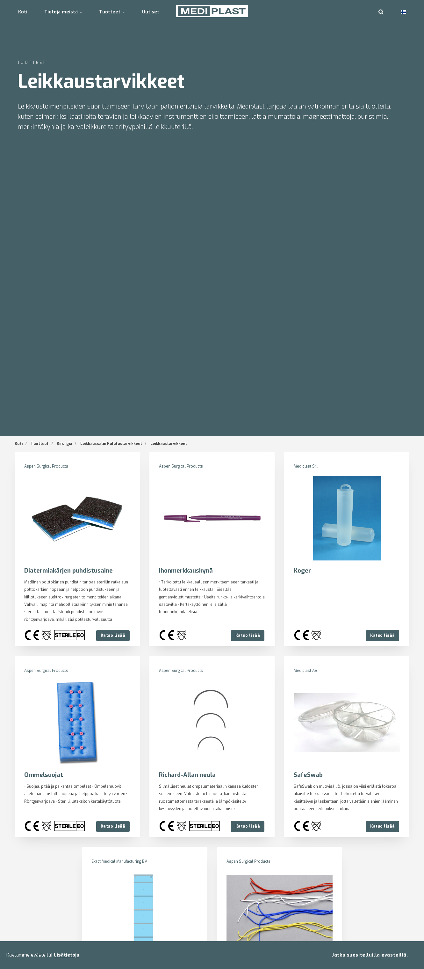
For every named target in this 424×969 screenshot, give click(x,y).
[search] (381, 11)
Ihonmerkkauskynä (186, 571)
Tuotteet (116, 11)
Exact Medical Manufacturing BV (119, 861)
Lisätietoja (66, 955)
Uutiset (156, 11)
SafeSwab (308, 775)
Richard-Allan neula (187, 775)
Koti (23, 11)
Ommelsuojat (43, 775)
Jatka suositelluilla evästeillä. (370, 955)
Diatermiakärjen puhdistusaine (68, 571)
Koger (302, 571)
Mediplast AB (306, 670)
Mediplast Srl (306, 466)
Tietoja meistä (66, 11)
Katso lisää (112, 635)
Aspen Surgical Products (46, 466)
